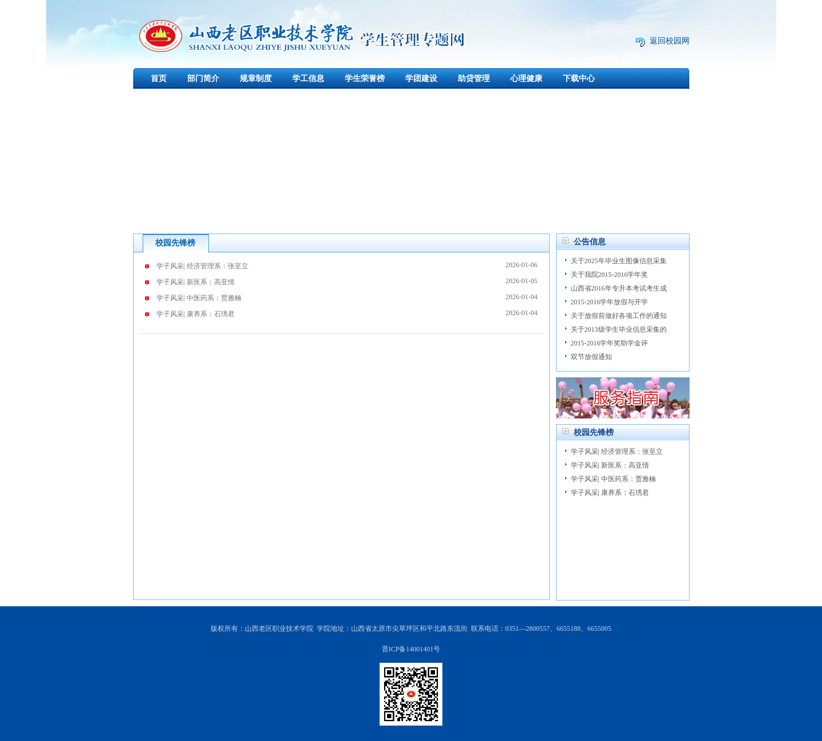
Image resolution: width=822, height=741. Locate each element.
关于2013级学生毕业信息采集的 (619, 329)
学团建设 (421, 78)
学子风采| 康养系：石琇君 (347, 313)
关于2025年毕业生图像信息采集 (619, 261)
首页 (159, 78)
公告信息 (590, 241)
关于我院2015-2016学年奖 (609, 275)
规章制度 (256, 78)
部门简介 (203, 78)
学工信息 (308, 78)
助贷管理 (474, 78)
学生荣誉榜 (365, 78)
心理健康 (526, 78)
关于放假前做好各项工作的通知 (619, 316)
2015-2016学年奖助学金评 (609, 343)
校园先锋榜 (175, 243)
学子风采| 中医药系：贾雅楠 (347, 297)
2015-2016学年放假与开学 (609, 302)
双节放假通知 (591, 357)
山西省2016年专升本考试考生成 (619, 288)
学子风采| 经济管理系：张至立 (347, 265)
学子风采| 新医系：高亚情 (347, 281)
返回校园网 (670, 41)
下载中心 (579, 78)
